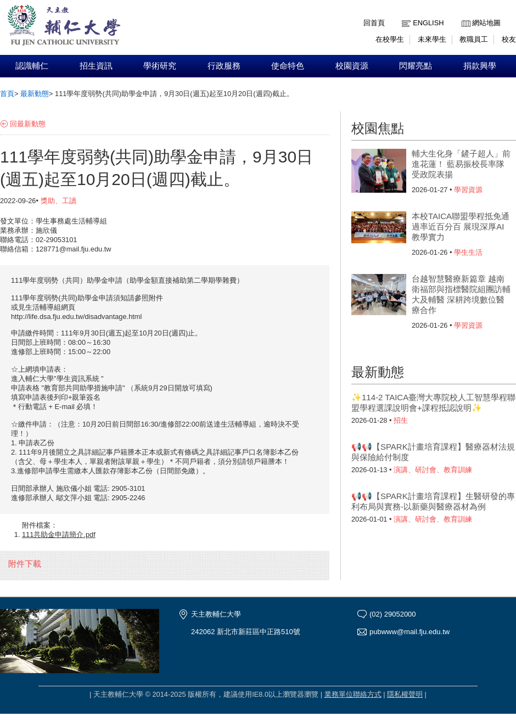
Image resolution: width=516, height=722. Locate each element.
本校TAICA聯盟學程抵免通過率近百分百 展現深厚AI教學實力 (460, 226)
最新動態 (34, 93)
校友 (509, 39)
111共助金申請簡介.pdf (59, 534)
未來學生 (432, 39)
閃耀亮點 (415, 65)
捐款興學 (479, 65)
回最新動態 (28, 124)
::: (464, 14)
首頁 (7, 93)
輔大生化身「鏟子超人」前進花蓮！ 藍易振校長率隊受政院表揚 (461, 164)
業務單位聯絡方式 (353, 694)
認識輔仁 (31, 65)
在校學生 (389, 39)
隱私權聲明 (405, 694)
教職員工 (473, 39)
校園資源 (351, 65)
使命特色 (287, 65)
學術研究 (159, 65)
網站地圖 (486, 23)
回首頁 (374, 23)
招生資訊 (96, 65)
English (428, 23)
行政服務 (223, 65)
